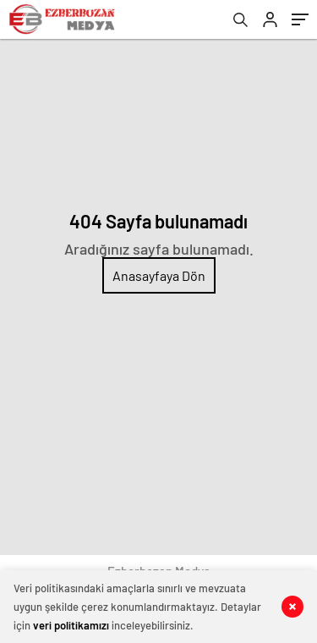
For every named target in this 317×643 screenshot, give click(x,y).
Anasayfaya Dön (158, 275)
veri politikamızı (71, 625)
